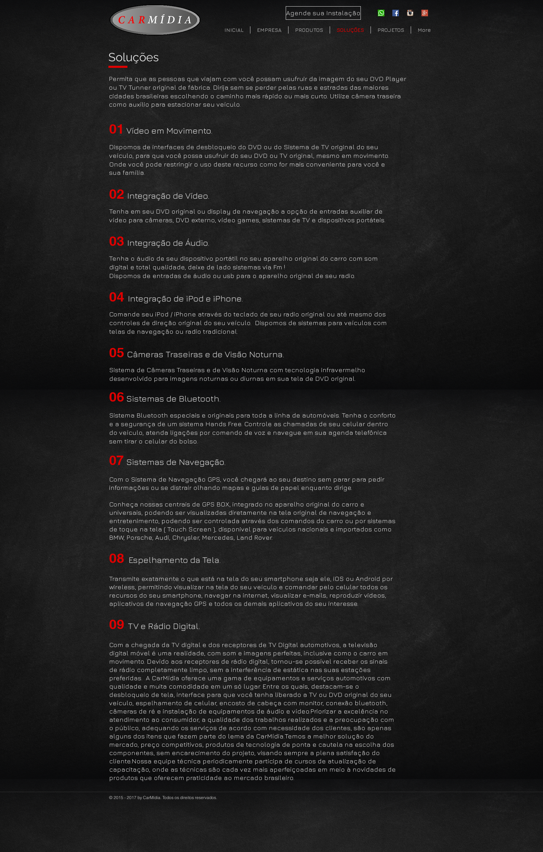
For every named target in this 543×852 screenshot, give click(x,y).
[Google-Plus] (424, 13)
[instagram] (410, 13)
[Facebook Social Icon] (395, 13)
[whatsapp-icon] (381, 13)
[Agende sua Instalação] (323, 13)
